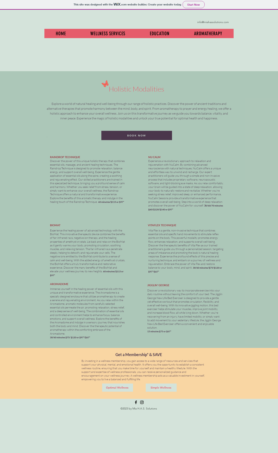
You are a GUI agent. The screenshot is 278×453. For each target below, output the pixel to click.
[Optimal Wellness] (117, 388)
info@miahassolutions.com (213, 22)
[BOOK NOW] (136, 135)
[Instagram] (142, 402)
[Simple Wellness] (161, 388)
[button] (108, 33)
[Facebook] (136, 402)
